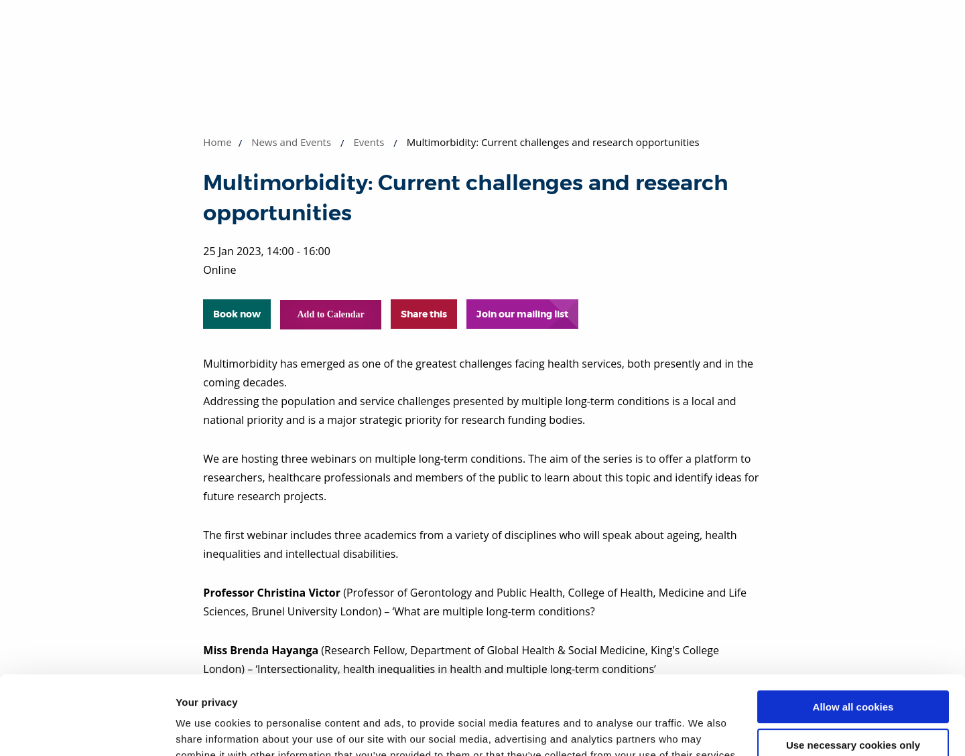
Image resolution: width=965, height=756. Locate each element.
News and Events (291, 142)
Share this (424, 314)
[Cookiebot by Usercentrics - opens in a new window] (86, 730)
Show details (207, 729)
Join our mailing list (522, 314)
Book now (237, 314)
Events (368, 142)
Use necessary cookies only (853, 666)
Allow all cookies (853, 628)
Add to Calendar (330, 314)
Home (217, 142)
